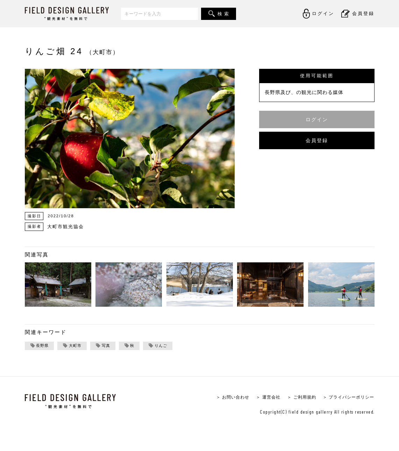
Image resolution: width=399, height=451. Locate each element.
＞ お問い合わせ (224, 397)
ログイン (317, 119)
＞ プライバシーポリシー (347, 397)
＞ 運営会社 (261, 397)
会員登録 (317, 140)
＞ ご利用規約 (296, 397)
